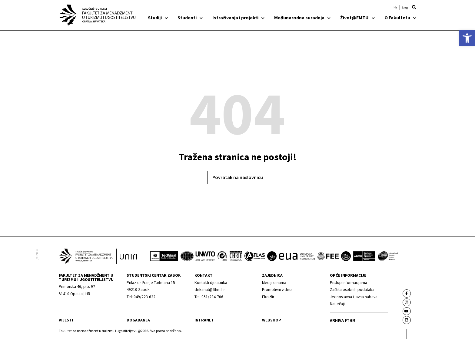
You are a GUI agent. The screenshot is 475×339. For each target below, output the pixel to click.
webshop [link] (271, 320)
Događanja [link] (138, 320)
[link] (467, 38)
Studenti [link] (190, 17)
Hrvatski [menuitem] (396, 7)
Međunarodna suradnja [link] (302, 17)
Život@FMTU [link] (357, 17)
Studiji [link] (158, 17)
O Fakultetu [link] (400, 17)
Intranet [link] (204, 320)
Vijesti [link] (66, 320)
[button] (414, 7)
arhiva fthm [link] (342, 320)
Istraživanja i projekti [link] (238, 17)
